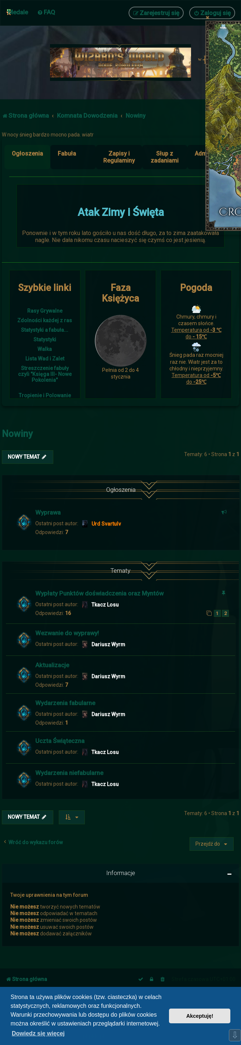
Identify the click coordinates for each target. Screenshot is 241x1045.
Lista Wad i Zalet (44, 359)
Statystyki (44, 339)
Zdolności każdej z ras (44, 320)
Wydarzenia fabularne (65, 703)
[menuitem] (46, 12)
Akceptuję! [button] (199, 1016)
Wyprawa (48, 512)
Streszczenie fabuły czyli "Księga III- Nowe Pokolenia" (45, 374)
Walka (44, 349)
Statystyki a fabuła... (44, 330)
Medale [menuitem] (18, 12)
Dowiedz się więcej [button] (38, 1033)
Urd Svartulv (106, 524)
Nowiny (17, 434)
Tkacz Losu (105, 605)
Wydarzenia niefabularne (69, 772)
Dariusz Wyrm (108, 644)
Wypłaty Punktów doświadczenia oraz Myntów (99, 593)
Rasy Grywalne (44, 311)
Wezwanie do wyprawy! (67, 633)
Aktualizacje (52, 665)
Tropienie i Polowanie (45, 395)
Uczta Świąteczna (59, 740)
